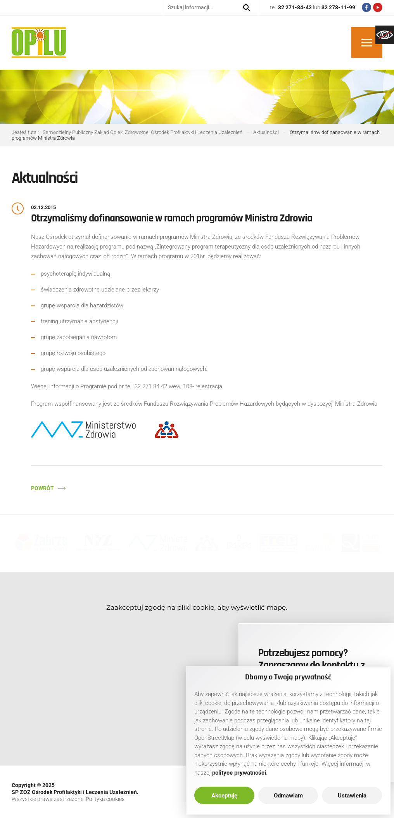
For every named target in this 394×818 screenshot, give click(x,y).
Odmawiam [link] (288, 795)
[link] (384, 35)
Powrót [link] (42, 488)
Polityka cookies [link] (105, 799)
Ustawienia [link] (352, 795)
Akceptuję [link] (224, 795)
